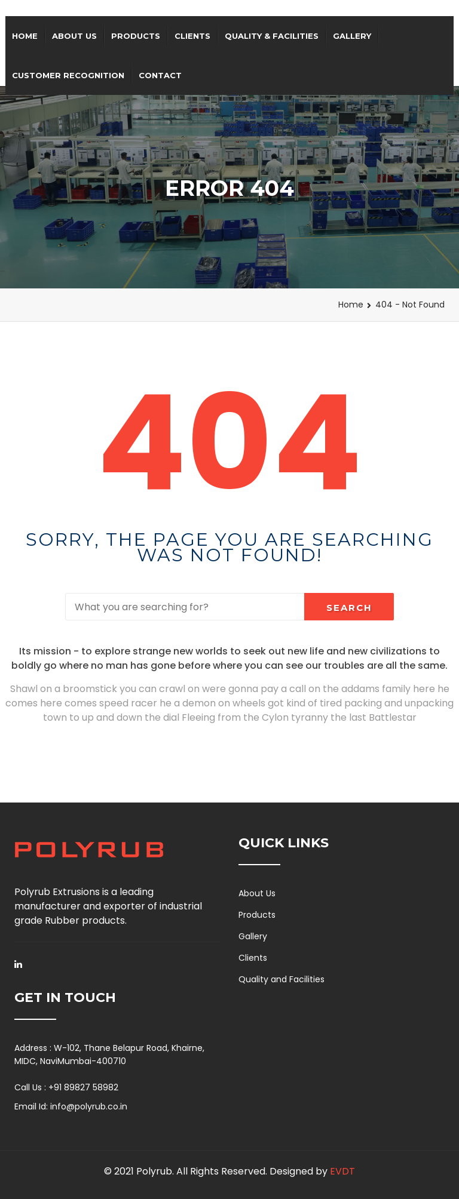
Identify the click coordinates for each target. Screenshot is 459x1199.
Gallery (352, 36)
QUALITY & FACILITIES (272, 36)
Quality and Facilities (281, 979)
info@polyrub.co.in (88, 1106)
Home (25, 36)
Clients (192, 36)
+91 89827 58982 (83, 1087)
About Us (74, 36)
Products (135, 36)
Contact (160, 75)
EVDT (342, 1171)
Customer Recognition (68, 75)
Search (349, 607)
